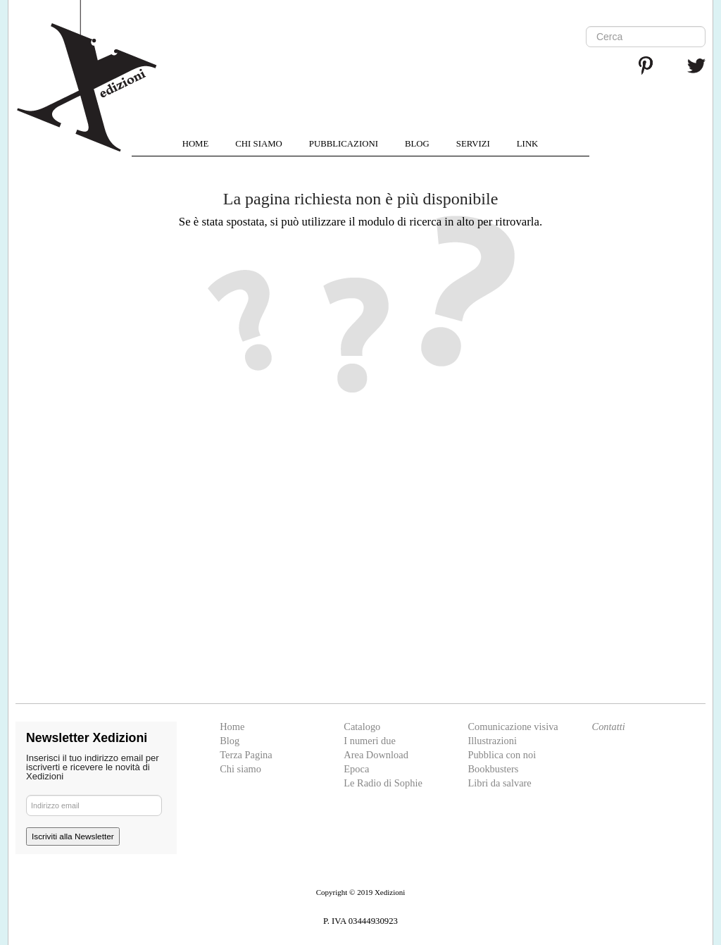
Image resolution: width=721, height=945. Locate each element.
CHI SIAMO (258, 144)
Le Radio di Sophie (383, 783)
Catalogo (362, 726)
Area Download (376, 754)
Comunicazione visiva (513, 726)
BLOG (417, 144)
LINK (528, 144)
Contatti (608, 726)
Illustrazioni (492, 740)
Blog (229, 740)
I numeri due (370, 740)
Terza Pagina (246, 754)
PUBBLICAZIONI (343, 144)
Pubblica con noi (502, 754)
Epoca (356, 768)
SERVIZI (473, 144)
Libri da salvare (499, 783)
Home (232, 726)
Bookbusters (493, 768)
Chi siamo (240, 768)
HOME (195, 144)
